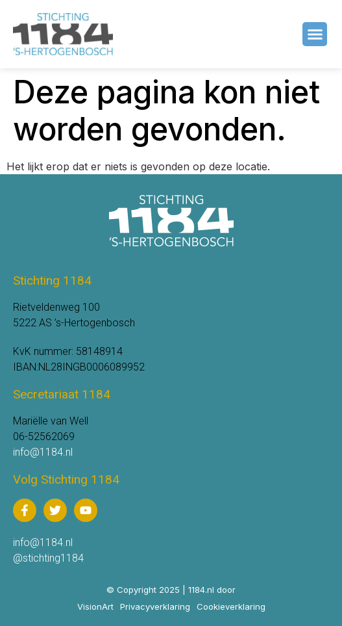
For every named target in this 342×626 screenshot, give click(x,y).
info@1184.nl (43, 452)
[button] (314, 34)
